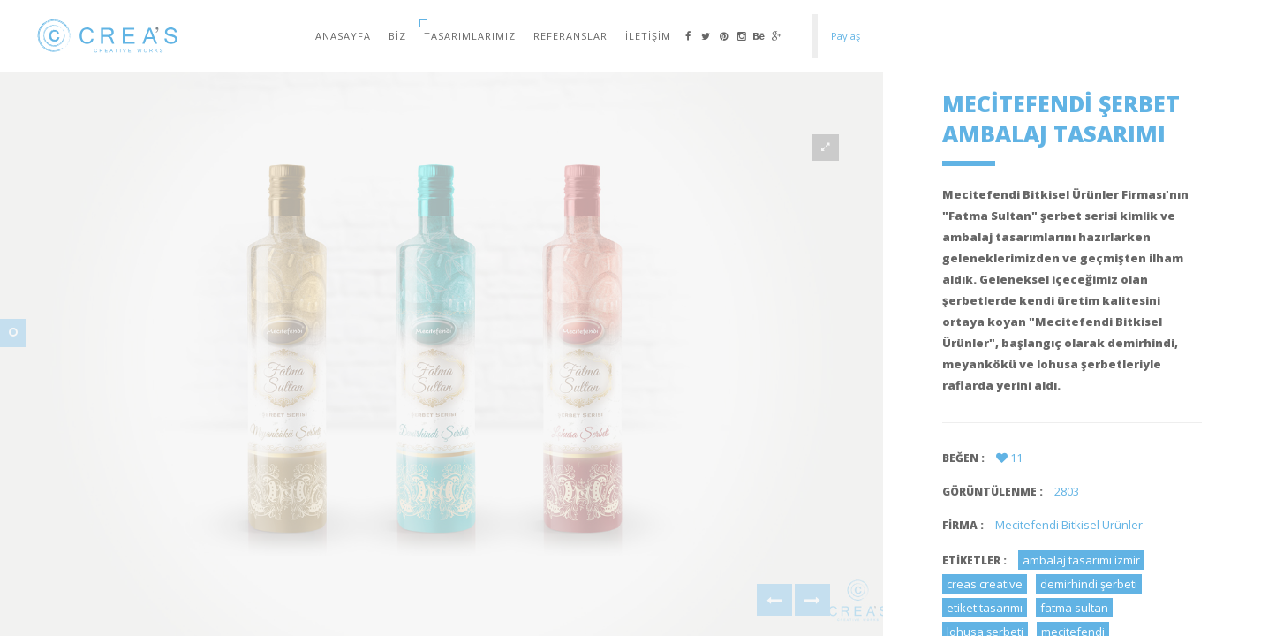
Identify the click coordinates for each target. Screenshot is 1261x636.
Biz (397, 35)
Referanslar (570, 35)
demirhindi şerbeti (1088, 584)
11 (1009, 458)
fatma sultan (1074, 608)
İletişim (648, 35)
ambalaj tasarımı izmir (1081, 560)
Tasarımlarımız (470, 35)
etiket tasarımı (985, 608)
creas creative (985, 584)
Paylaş (845, 35)
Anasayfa (343, 35)
